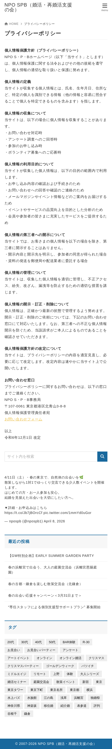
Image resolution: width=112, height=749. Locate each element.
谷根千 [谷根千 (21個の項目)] (12, 713)
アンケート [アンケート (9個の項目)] (70, 650)
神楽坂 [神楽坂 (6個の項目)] (32, 706)
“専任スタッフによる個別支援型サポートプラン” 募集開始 (54, 607)
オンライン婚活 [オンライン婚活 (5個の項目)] (70, 658)
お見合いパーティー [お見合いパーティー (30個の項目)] (41, 650)
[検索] (102, 457)
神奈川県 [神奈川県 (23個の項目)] (13, 706)
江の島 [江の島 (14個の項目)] (48, 698)
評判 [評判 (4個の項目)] (97, 706)
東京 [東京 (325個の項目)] (99, 682)
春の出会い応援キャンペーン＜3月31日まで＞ (45, 595)
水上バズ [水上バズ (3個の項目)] (13, 698)
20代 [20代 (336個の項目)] (10, 642)
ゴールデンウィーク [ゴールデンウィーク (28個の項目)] (60, 666)
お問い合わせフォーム (24, 419)
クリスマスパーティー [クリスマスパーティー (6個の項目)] (23, 666)
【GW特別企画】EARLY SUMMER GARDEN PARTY (51, 556)
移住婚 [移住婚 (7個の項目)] (48, 706)
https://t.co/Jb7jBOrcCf (23, 513)
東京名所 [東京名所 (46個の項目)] (56, 690)
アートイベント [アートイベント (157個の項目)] (18, 658)
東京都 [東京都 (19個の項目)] (74, 690)
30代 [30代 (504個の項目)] (24, 642)
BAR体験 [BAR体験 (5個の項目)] (69, 642)
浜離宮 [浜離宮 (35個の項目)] (78, 698)
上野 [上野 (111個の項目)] (56, 674)
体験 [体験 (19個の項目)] (70, 674)
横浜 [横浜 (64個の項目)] (89, 690)
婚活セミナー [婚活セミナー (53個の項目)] (16, 682)
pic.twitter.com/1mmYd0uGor (68, 513)
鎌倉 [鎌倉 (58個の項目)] (27, 713)
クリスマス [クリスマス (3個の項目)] (96, 658)
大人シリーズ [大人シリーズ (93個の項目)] (89, 674)
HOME (12, 24)
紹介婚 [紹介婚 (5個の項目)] (65, 706)
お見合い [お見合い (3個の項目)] (13, 650)
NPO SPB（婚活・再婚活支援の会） (38, 7)
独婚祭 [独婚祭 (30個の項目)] (95, 698)
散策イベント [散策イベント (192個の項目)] (65, 682)
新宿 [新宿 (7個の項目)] (85, 682)
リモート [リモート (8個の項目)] (39, 674)
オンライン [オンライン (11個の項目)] (44, 658)
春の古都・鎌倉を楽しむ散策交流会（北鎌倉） (45, 584)
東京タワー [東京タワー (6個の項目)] (15, 690)
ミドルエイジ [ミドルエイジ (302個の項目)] (16, 674)
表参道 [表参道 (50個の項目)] (81, 706)
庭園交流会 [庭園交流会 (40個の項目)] (41, 682)
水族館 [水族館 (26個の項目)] (32, 698)
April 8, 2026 (54, 521)
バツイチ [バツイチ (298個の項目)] (87, 666)
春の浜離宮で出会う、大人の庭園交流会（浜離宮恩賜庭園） (52, 569)
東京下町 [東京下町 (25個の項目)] (36, 690)
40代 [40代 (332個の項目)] (38, 642)
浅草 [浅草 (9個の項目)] (63, 698)
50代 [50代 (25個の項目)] (52, 642)
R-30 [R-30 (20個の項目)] (86, 642)
